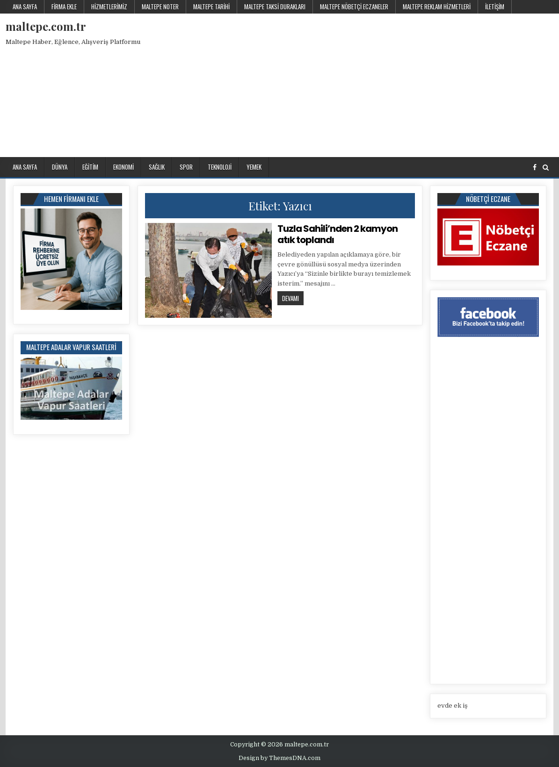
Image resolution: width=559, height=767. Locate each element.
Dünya (59, 167)
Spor (186, 167)
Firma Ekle (64, 6)
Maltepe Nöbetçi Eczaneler (354, 6)
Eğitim (90, 167)
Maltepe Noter (160, 6)
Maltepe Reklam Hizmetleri (437, 6)
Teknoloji (220, 167)
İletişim (494, 6)
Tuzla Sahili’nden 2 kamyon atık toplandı (337, 234)
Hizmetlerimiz (109, 6)
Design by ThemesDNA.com (279, 758)
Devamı (293, 298)
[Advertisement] (396, 83)
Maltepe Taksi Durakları (274, 6)
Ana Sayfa (25, 6)
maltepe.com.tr (46, 26)
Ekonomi (123, 167)
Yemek (254, 167)
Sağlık (157, 167)
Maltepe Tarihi (211, 6)
